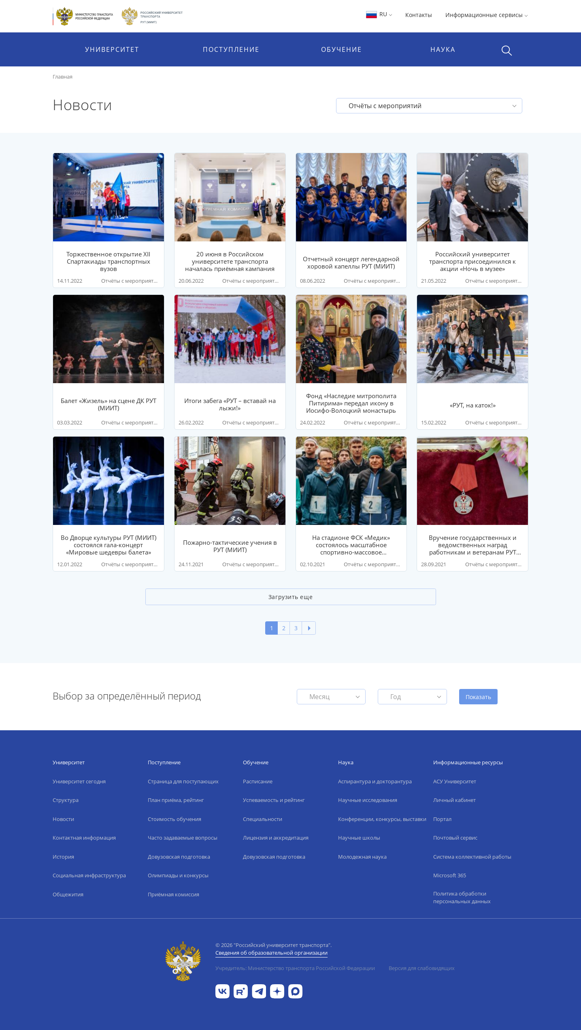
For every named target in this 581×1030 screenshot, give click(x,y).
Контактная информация (84, 837)
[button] (429, 105)
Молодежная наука (362, 856)
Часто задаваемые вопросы (182, 837)
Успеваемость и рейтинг (274, 800)
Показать (478, 697)
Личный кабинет (454, 800)
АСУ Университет (454, 781)
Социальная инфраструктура (89, 875)
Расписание (257, 781)
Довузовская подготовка (179, 856)
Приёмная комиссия (173, 894)
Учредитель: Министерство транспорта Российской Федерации (295, 968)
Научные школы (359, 837)
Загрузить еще (290, 597)
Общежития (68, 894)
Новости (63, 819)
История (63, 856)
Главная (62, 76)
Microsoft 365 (449, 875)
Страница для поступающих (183, 781)
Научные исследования (367, 800)
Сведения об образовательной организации (271, 952)
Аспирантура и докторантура (375, 781)
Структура (66, 800)
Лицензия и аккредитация (276, 837)
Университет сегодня (79, 781)
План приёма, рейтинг (176, 800)
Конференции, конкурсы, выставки (382, 819)
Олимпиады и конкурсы (178, 875)
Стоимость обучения (174, 819)
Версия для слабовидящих (422, 968)
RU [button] (378, 14)
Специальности (262, 819)
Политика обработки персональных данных (462, 897)
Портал (442, 819)
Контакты (418, 15)
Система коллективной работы (472, 856)
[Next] (309, 628)
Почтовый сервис (455, 837)
